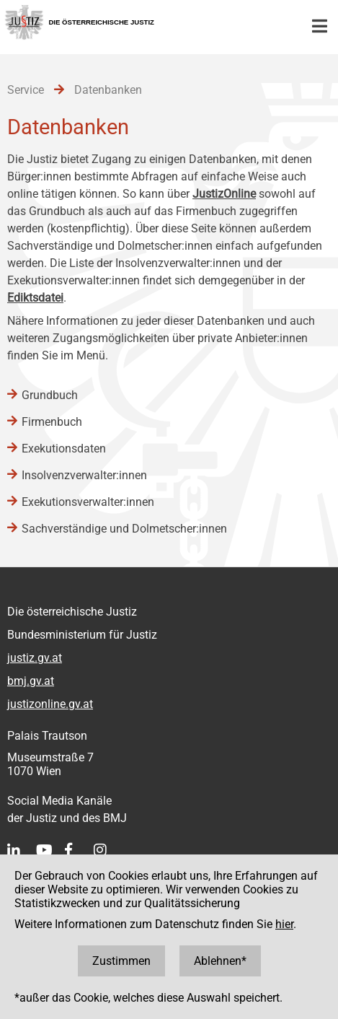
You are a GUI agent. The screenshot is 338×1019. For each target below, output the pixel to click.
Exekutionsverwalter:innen (88, 502)
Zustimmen (121, 961)
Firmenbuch (52, 422)
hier (284, 924)
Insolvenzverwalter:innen (84, 475)
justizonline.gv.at (50, 704)
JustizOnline (224, 194)
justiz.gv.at (34, 658)
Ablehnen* (220, 961)
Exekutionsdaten (64, 448)
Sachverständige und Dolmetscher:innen (124, 528)
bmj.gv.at (30, 681)
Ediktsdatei (35, 298)
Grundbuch (50, 395)
